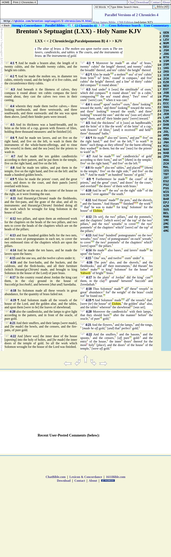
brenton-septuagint (46, 21)
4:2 (12, 76)
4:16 (13, 262)
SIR (166, 195)
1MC (166, 220)
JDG (166, 54)
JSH (166, 50)
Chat (131, 2)
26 (159, 121)
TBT (166, 174)
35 (159, 153)
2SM (166, 64)
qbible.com (22, 21)
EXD (166, 36)
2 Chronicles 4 (85, 25)
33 (159, 146)
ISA (166, 110)
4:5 (12, 124)
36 (159, 157)
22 (159, 107)
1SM (166, 61)
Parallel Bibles (55, 25)
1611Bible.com (115, 477)
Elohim (97, 210)
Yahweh (85, 273)
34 (159, 150)
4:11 (13, 198)
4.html (87, 21)
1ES (166, 171)
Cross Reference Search (125, 25)
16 (159, 86)
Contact (155, 2)
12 (159, 72)
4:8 (12, 167)
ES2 (166, 181)
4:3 (13, 89)
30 (159, 136)
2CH (166, 79)
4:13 (13, 235)
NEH (166, 86)
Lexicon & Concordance (86, 477)
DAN (166, 125)
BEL (166, 213)
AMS (166, 135)
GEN (166, 33)
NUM (166, 43)
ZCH (166, 164)
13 (159, 75)
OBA (166, 139)
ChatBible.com (55, 477)
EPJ (166, 202)
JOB (166, 93)
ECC (166, 103)
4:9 (12, 179)
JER (166, 114)
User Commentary (156, 25)
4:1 (12, 63)
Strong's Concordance (27, 25)
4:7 (13, 156)
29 (159, 132)
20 (159, 100)
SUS (166, 210)
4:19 (13, 300)
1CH (166, 75)
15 (159, 83)
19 (44, 56)
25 (159, 118)
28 (159, 129)
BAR (166, 199)
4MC (166, 231)
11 (159, 68)
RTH (166, 57)
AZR (166, 206)
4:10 (13, 190)
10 (159, 65)
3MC (166, 227)
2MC (166, 224)
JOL (166, 132)
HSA (166, 128)
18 (159, 93)
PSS (166, 188)
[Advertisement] (46, 12)
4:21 (12, 323)
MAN (166, 217)
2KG (166, 72)
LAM (166, 118)
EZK (166, 121)
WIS (166, 192)
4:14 (13, 250)
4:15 (12, 258)
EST (166, 89)
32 (159, 143)
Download (142, 2)
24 (159, 114)
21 (159, 104)
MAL (166, 167)
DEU (166, 47)
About (166, 2)
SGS (166, 107)
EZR (166, 82)
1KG (166, 68)
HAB (166, 153)
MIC (166, 146)
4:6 (12, 137)
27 (159, 125)
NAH (166, 149)
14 (159, 79)
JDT (166, 178)
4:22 (13, 336)
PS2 (166, 185)
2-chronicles (71, 21)
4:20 (12, 311)
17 (159, 90)
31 (159, 139)
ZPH (166, 156)
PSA (166, 96)
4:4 (12, 106)
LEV (166, 40)
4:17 (13, 277)
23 (159, 111)
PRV (166, 100)
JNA (166, 142)
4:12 (13, 218)
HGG (166, 160)
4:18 (13, 290)
